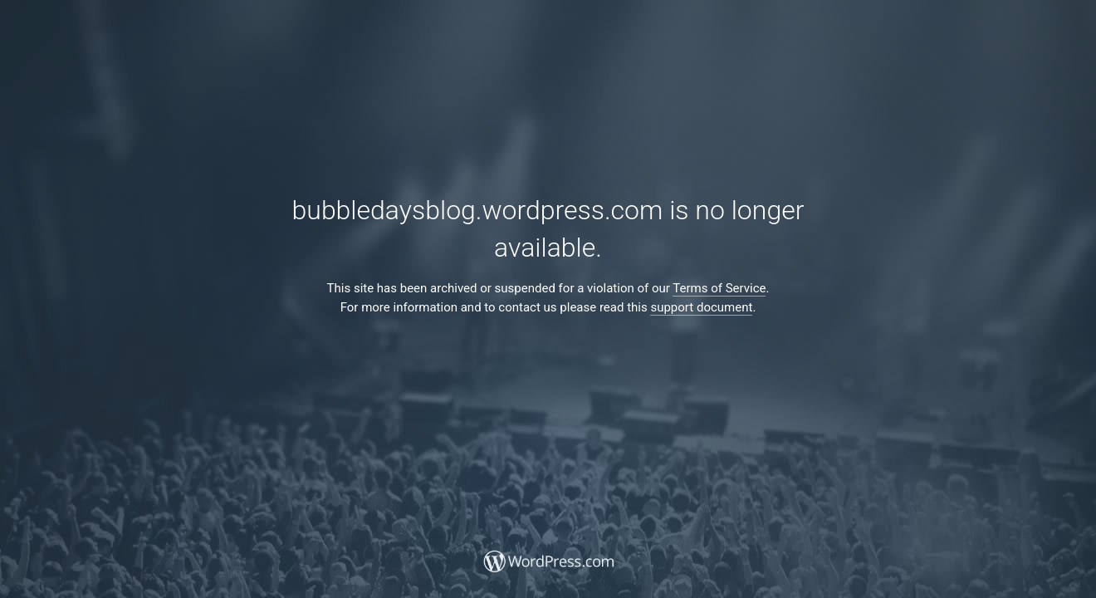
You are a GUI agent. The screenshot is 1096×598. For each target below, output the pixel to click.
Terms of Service (719, 288)
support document (701, 307)
